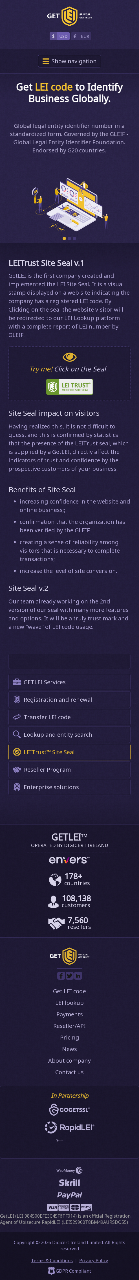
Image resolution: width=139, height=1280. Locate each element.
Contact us (69, 1072)
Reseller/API (69, 1026)
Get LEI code (69, 991)
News (69, 1049)
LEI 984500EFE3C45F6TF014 (46, 1216)
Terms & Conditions (52, 1260)
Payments (69, 1014)
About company (69, 1060)
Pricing (69, 1037)
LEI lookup (69, 1003)
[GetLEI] (69, 16)
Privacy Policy (93, 1260)
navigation (70, 61)
